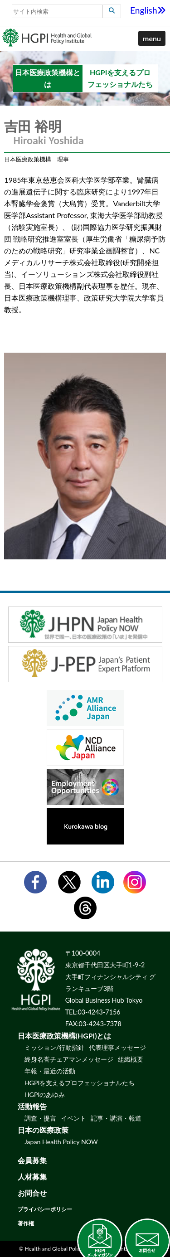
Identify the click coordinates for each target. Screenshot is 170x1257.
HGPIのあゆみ (44, 1094)
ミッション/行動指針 (54, 1047)
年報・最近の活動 (49, 1071)
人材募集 (32, 1176)
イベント (73, 1118)
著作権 (26, 1223)
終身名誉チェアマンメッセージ (68, 1059)
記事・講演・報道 (116, 1118)
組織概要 (130, 1059)
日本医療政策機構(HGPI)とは (65, 1035)
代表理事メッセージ (117, 1047)
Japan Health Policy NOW (61, 1141)
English (148, 10)
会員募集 (32, 1160)
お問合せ (32, 1193)
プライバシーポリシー (45, 1209)
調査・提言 (40, 1118)
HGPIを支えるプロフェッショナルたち (79, 1083)
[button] (151, 38)
